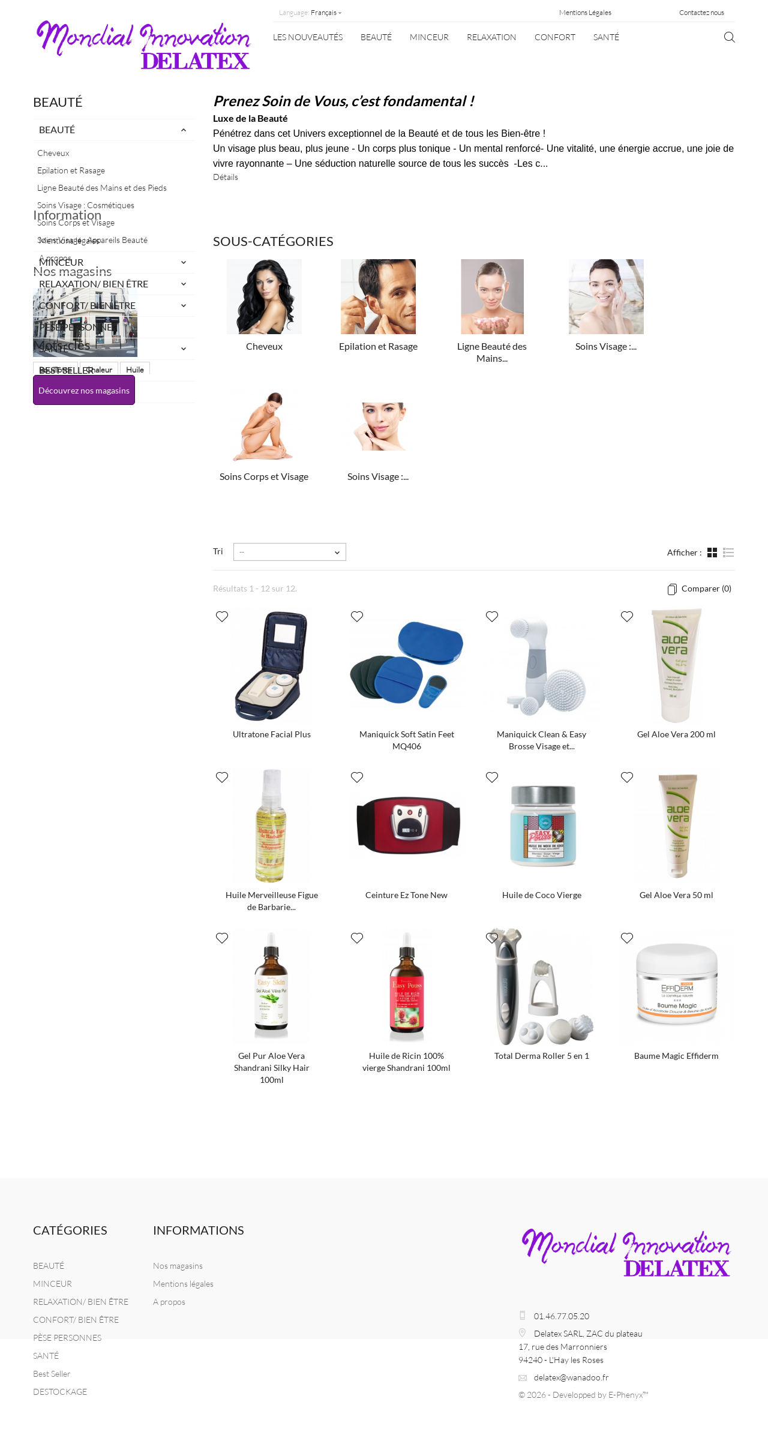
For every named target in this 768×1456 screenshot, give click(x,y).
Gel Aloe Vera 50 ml (676, 895)
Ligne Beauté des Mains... (492, 352)
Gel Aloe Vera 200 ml (676, 734)
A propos (55, 472)
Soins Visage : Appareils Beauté (92, 240)
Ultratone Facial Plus (272, 734)
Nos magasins (72, 511)
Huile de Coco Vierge (541, 895)
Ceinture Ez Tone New (406, 895)
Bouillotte (55, 700)
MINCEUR (429, 37)
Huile (135, 700)
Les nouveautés (308, 37)
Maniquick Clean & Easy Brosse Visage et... (541, 740)
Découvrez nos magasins (84, 630)
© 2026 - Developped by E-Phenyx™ (583, 1394)
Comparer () (705, 588)
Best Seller (66, 370)
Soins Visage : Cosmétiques (85, 205)
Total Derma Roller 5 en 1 (541, 1055)
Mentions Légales (585, 12)
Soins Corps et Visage (76, 222)
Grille (713, 554)
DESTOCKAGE (70, 391)
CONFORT (555, 37)
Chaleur (99, 700)
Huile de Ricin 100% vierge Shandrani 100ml (406, 1061)
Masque (96, 736)
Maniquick (56, 718)
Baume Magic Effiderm (676, 1055)
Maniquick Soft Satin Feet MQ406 (406, 740)
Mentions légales (69, 454)
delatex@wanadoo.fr (571, 1377)
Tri (218, 551)
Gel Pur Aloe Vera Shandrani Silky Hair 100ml (272, 1067)
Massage (54, 736)
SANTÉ (606, 37)
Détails (225, 177)
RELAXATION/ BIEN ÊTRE (93, 283)
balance (136, 736)
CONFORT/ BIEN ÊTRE (87, 305)
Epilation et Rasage (71, 170)
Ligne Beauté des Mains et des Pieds (102, 187)
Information (67, 433)
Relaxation (492, 37)
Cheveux (53, 153)
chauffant (54, 754)
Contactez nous (701, 12)
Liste (728, 554)
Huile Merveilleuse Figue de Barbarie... (272, 901)
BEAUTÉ (376, 37)
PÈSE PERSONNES (78, 326)
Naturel (138, 718)
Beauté (99, 718)
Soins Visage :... (606, 346)
